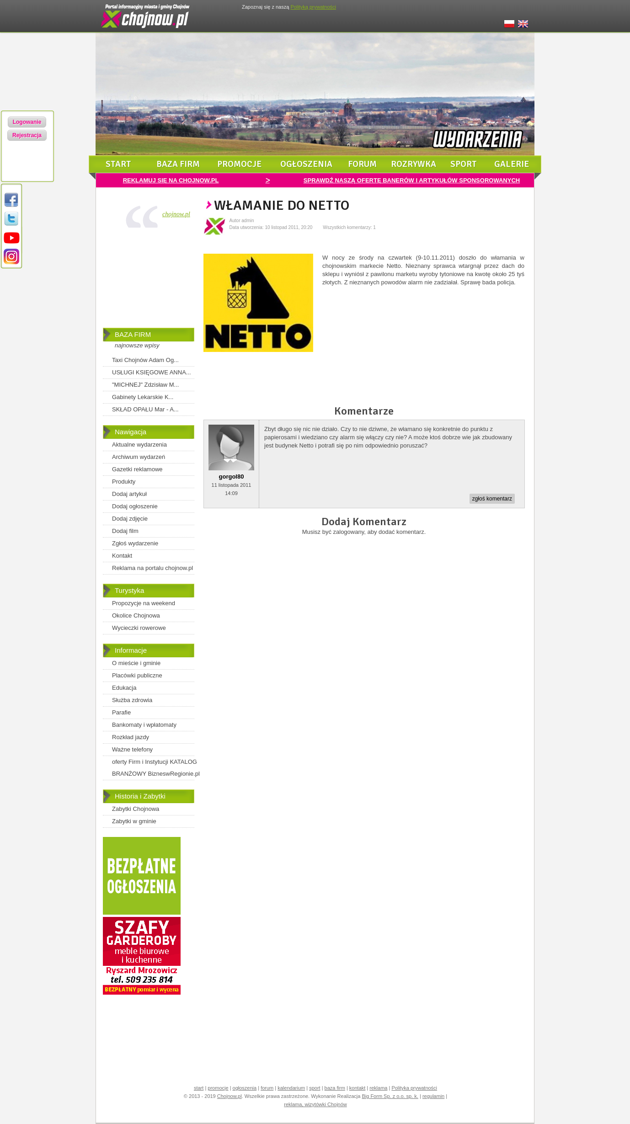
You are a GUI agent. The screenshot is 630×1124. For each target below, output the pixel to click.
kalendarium (291, 1088)
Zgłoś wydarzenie (135, 543)
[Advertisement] (148, 279)
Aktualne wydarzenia (139, 444)
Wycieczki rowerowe (139, 627)
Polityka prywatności (414, 1088)
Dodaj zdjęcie (130, 518)
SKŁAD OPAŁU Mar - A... (145, 409)
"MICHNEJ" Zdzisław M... (145, 384)
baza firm (178, 164)
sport (463, 164)
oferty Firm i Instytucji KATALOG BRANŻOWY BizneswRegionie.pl (156, 767)
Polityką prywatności (313, 7)
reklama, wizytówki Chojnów (315, 1104)
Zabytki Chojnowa (135, 808)
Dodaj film (125, 530)
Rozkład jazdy (130, 737)
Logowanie (27, 122)
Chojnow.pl (229, 1096)
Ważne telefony (132, 749)
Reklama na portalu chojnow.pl (152, 568)
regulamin (433, 1096)
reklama (378, 1088)
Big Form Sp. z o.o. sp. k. (390, 1096)
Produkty (123, 481)
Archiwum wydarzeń (138, 456)
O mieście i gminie (136, 663)
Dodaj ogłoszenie (135, 506)
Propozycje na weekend (143, 603)
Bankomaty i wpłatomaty (144, 724)
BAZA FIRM (133, 334)
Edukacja (124, 687)
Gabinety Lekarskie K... (142, 397)
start (118, 164)
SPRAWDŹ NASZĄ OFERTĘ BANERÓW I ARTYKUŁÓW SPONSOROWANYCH (412, 180)
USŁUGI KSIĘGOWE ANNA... (151, 372)
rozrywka (413, 164)
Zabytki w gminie (134, 821)
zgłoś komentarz (492, 498)
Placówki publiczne (137, 675)
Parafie (121, 712)
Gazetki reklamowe (137, 469)
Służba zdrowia (132, 700)
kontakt (357, 1088)
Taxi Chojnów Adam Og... (145, 360)
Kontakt (122, 555)
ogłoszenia (306, 164)
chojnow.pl (176, 214)
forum (362, 164)
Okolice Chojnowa (136, 615)
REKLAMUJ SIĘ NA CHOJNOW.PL (171, 180)
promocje (239, 164)
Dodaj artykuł (129, 493)
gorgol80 (231, 476)
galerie (511, 164)
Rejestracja (27, 135)
